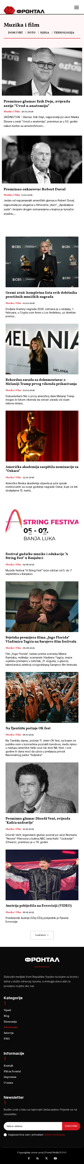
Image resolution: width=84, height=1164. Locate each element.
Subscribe (71, 1126)
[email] (33, 1126)
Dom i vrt (15, 32)
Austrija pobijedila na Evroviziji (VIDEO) (39, 906)
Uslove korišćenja (54, 1134)
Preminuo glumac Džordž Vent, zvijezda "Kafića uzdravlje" (38, 820)
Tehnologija (64, 32)
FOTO (31, 32)
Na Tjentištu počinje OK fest (28, 728)
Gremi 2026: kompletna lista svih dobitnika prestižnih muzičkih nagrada (41, 295)
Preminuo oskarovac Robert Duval (35, 189)
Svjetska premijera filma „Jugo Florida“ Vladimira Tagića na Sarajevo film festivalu (41, 639)
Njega (44, 32)
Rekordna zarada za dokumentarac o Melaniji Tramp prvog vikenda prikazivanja (41, 382)
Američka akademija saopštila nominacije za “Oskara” (42, 469)
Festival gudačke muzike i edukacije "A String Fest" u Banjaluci (37, 556)
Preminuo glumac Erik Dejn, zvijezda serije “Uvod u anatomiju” (37, 104)
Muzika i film (12, 111)
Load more (42, 935)
